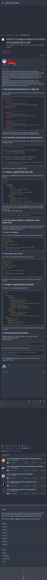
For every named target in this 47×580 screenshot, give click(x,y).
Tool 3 (4, 561)
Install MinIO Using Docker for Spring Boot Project (21, 482)
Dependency (27, 45)
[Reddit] (16, 445)
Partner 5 (5, 541)
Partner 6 (5, 544)
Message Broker (40, 45)
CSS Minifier (5, 555)
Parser (4, 553)
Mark (41, 55)
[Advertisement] (23, 18)
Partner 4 (5, 538)
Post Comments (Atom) (14, 451)
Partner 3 (5, 535)
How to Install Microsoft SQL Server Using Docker (21, 489)
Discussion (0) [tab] (6, 51)
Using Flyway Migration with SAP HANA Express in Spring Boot (25, 466)
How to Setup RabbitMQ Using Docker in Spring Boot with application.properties (24, 458)
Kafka (32, 45)
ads (9, 365)
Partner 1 (4, 529)
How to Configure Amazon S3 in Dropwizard (19, 474)
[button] (6, 445)
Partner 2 (5, 532)
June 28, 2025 (5, 69)
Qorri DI (4, 526)
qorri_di (9, 460)
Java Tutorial (12, 2)
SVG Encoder (6, 558)
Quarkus (9, 47)
